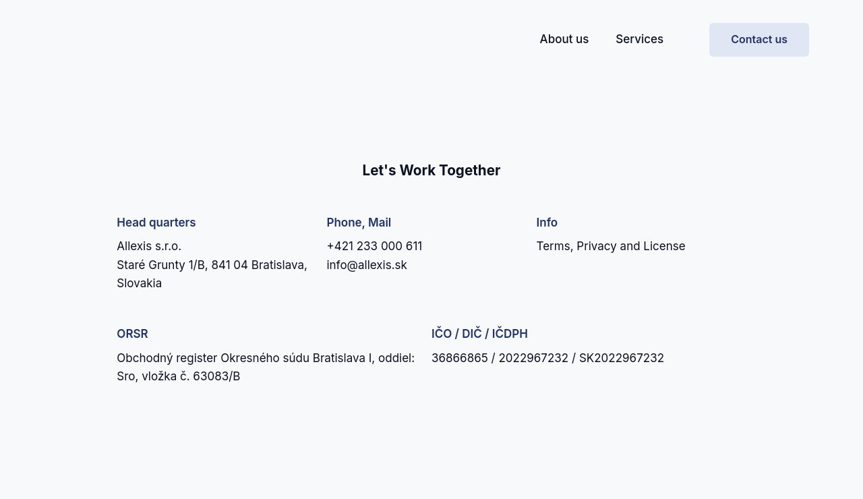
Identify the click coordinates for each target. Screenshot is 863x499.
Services (639, 39)
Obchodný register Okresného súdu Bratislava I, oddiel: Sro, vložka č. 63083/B (266, 367)
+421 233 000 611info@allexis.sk (374, 255)
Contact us (759, 39)
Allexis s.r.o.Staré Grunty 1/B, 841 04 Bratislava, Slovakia (212, 264)
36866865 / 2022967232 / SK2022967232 (548, 358)
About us (564, 39)
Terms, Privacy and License (611, 246)
